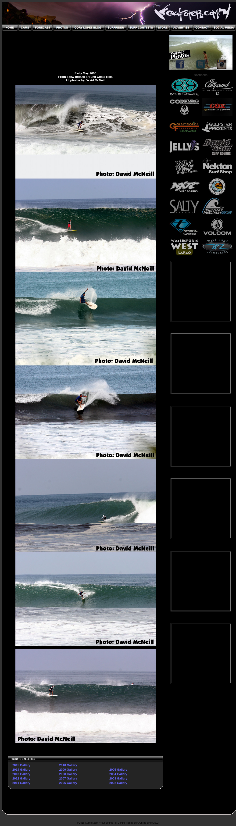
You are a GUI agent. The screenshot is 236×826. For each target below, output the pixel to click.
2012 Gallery (21, 778)
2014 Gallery (21, 769)
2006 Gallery (68, 783)
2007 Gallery (68, 778)
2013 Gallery (21, 774)
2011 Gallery (21, 783)
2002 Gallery (118, 783)
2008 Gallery (68, 774)
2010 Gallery (68, 765)
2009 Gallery (68, 769)
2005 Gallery (118, 769)
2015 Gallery (21, 765)
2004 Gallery (118, 774)
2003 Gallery (118, 778)
